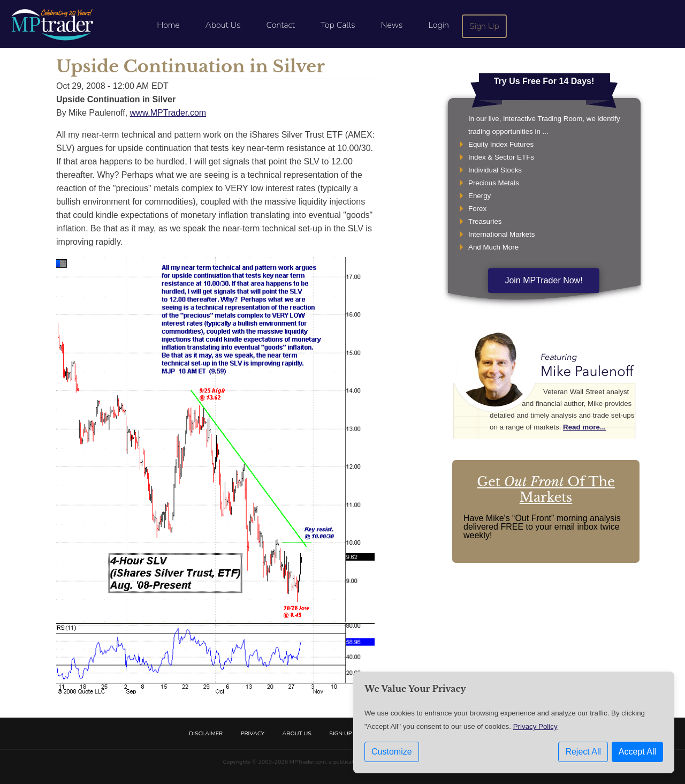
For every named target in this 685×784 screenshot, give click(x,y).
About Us (223, 25)
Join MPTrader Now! (543, 280)
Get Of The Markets (546, 489)
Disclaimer (206, 733)
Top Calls (338, 25)
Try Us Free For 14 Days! (544, 81)
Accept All (637, 751)
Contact (281, 25)
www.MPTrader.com (168, 112)
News (392, 25)
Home (168, 25)
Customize (391, 751)
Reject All (583, 751)
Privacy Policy (535, 726)
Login (438, 25)
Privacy (252, 733)
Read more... (584, 427)
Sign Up (484, 26)
